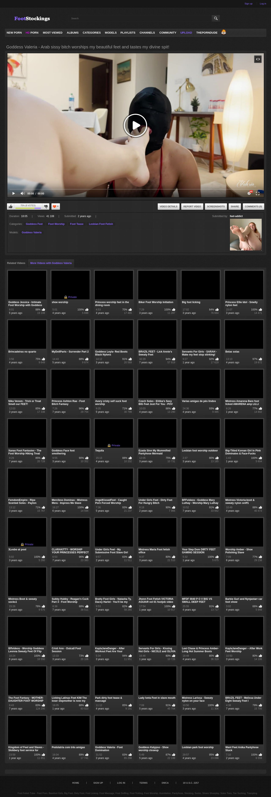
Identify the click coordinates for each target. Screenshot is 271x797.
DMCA (165, 783)
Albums (73, 32)
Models (111, 32)
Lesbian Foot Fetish (101, 224)
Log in (263, 3)
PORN (32, 32)
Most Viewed (52, 32)
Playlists (127, 32)
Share (235, 206)
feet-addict (236, 216)
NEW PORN (14, 32)
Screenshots (216, 206)
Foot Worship (56, 224)
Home (75, 783)
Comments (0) (253, 206)
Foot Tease (76, 224)
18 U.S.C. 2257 (191, 783)
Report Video (192, 206)
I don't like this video (45, 206)
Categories (92, 32)
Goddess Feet (34, 224)
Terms (143, 783)
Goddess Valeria (31, 232)
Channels (147, 32)
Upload (186, 32)
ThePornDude (206, 32)
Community (167, 32)
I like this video (10, 206)
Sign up (248, 3)
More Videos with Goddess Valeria (51, 263)
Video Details (169, 206)
